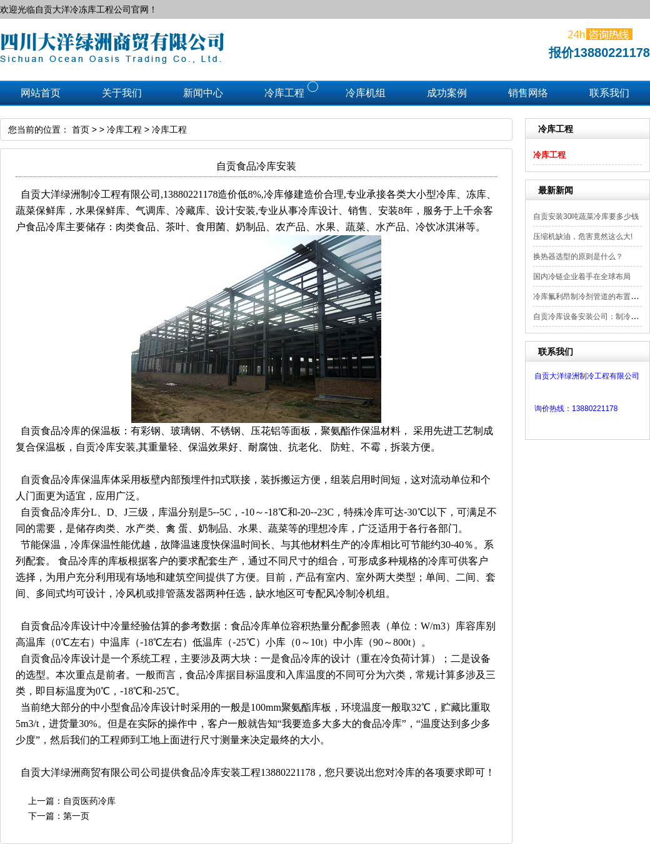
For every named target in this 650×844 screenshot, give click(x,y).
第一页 (76, 816)
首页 (80, 130)
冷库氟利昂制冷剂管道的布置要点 (589, 296)
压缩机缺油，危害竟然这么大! (582, 236)
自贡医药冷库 (89, 801)
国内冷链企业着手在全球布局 (582, 276)
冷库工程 (549, 155)
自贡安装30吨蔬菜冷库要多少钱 (586, 216)
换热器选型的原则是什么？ (578, 256)
